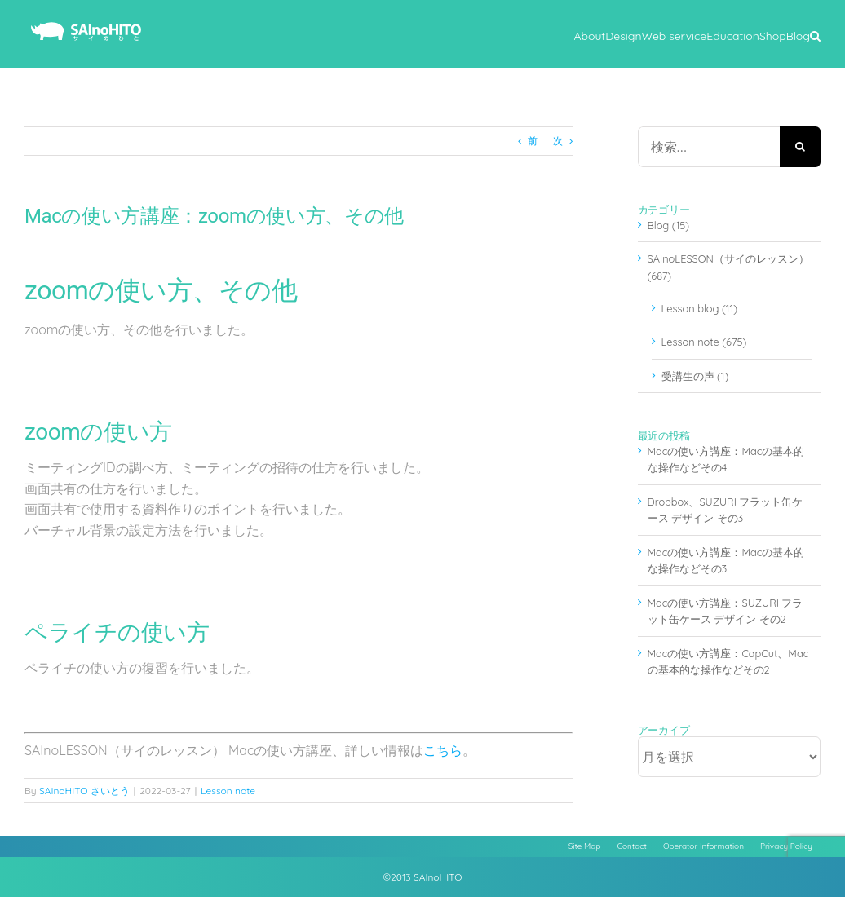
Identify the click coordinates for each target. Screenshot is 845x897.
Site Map (584, 846)
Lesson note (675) (704, 341)
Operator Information (703, 846)
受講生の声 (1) (695, 375)
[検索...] (709, 146)
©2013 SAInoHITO (422, 877)
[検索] (800, 146)
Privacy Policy (786, 846)
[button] (815, 34)
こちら (442, 750)
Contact (632, 846)
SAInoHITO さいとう (84, 790)
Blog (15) (669, 225)
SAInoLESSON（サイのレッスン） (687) (728, 266)
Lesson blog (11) (699, 308)
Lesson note (228, 790)
